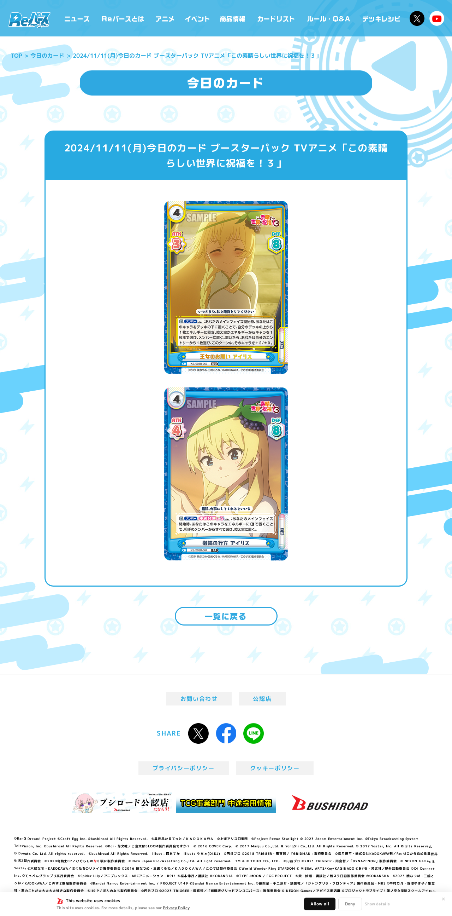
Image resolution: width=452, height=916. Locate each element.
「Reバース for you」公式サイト (29, 20)
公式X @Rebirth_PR (417, 18)
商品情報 (233, 18)
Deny (350, 904)
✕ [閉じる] (443, 899)
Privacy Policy (176, 908)
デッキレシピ (381, 18)
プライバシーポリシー (184, 768)
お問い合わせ (199, 699)
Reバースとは (123, 18)
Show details (377, 904)
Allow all (319, 904)
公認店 (262, 699)
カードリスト (277, 18)
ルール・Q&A (329, 18)
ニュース (77, 18)
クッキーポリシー (275, 768)
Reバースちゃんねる (436, 18)
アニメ (165, 18)
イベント (197, 18)
